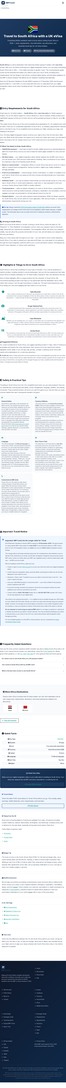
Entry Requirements (10, 913)
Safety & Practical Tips (11, 921)
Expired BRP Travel (9, 1029)
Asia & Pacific (40, 1005)
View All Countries (9, 726)
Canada (6, 1053)
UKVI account (26, 572)
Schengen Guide (8, 1022)
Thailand (6, 1066)
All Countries (40, 977)
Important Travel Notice (11, 924)
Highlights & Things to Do (12, 917)
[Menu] (63, 3)
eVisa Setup (7, 1019)
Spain (38, 1035)
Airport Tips (7, 1032)
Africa (38, 1008)
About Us (6, 1002)
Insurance (39, 1029)
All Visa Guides (8, 1046)
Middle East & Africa (42, 1011)
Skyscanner (7, 839)
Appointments (41, 1026)
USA (5, 1050)
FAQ (6, 928)
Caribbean (40, 998)
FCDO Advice (33, 811)
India (5, 1062)
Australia (6, 1056)
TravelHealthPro (14, 895)
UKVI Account (8, 995)
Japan (5, 1059)
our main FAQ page (26, 659)
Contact (6, 1005)
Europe (39, 995)
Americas (39, 1002)
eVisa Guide (40, 980)
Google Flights (8, 843)
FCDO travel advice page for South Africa (33, 213)
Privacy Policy (41, 1046)
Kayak (6, 847)
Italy (38, 1038)
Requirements (41, 1022)
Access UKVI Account (33, 790)
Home (38, 974)
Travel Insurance (8, 1026)
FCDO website (47, 657)
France (39, 1032)
